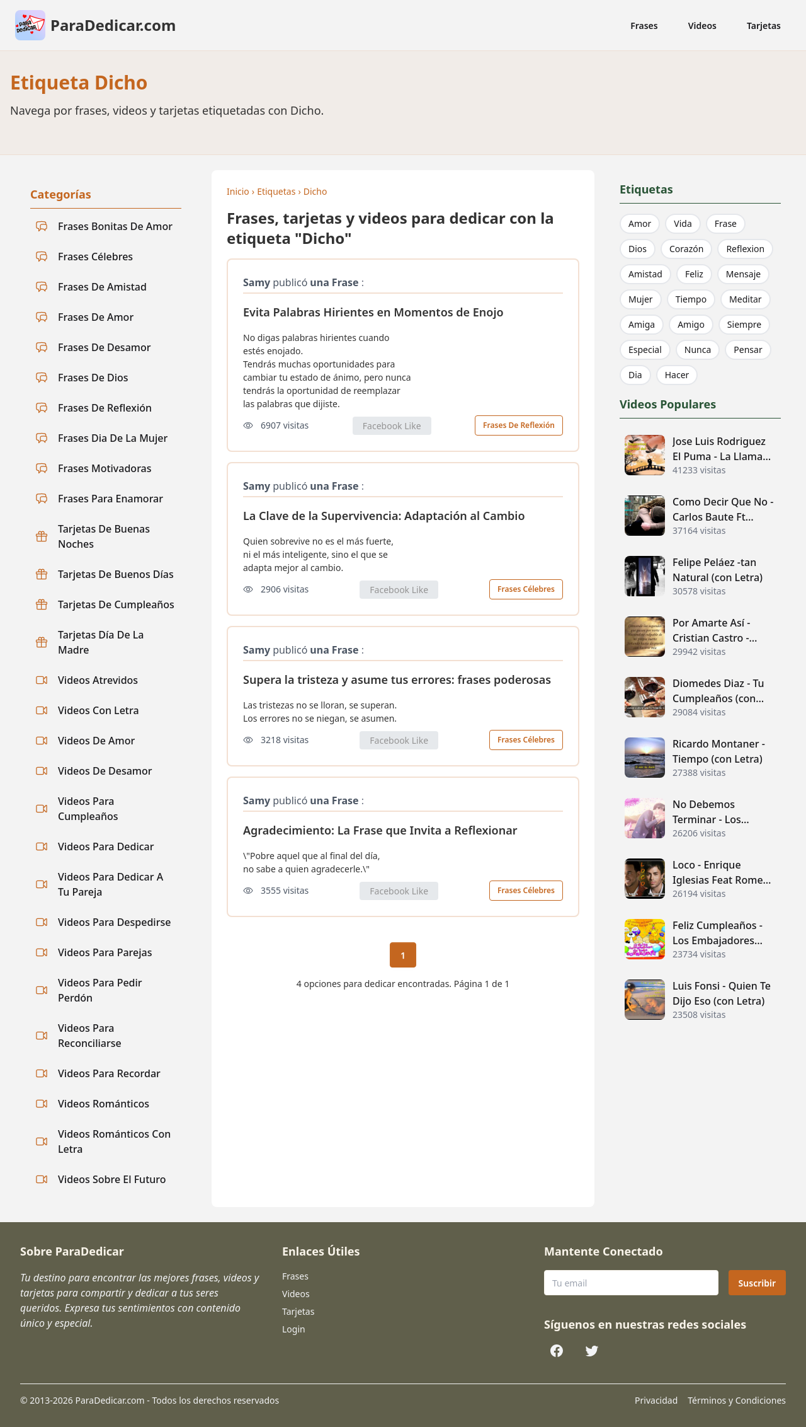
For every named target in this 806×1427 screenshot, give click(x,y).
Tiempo (691, 299)
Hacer (677, 375)
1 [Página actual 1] (403, 955)
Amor (639, 223)
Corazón (686, 249)
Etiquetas (276, 191)
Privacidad (656, 1400)
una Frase (334, 282)
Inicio (238, 191)
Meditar (745, 299)
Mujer (640, 299)
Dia (635, 375)
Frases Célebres (526, 589)
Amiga (641, 324)
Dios (637, 249)
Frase (726, 223)
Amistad (645, 274)
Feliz (694, 274)
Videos (702, 26)
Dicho (315, 191)
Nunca (698, 349)
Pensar (748, 349)
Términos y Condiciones (737, 1400)
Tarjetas (764, 26)
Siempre (744, 324)
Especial (645, 349)
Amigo (691, 324)
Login (293, 1329)
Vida (682, 223)
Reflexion (745, 249)
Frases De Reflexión (519, 425)
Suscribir (757, 1283)
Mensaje (743, 274)
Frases (644, 26)
